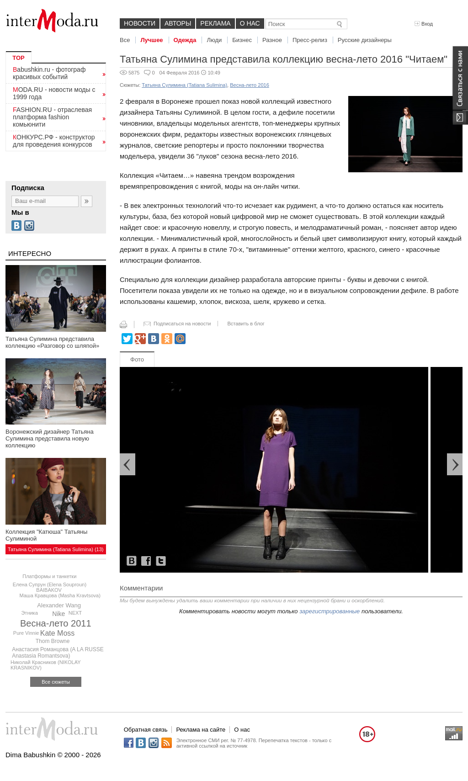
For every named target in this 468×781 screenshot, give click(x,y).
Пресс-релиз (309, 40)
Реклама (215, 23)
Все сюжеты (56, 682)
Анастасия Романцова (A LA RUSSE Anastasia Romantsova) (58, 652)
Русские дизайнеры (365, 40)
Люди (214, 40)
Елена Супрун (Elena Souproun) (49, 584)
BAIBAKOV (49, 590)
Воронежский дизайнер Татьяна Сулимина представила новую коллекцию (49, 438)
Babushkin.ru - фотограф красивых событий (49, 73)
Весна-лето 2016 (249, 85)
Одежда (185, 40)
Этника (29, 613)
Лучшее (151, 40)
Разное (272, 40)
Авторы (178, 23)
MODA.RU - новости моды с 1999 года (54, 93)
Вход (424, 24)
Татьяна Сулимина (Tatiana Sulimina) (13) (55, 549)
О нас (250, 23)
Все (125, 40)
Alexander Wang (59, 605)
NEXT (75, 613)
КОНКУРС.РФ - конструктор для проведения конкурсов (54, 140)
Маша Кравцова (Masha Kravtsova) (59, 595)
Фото (137, 359)
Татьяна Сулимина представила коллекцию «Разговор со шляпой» (52, 342)
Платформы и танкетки (49, 576)
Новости (139, 23)
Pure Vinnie (26, 633)
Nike (58, 613)
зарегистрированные (329, 611)
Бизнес (242, 40)
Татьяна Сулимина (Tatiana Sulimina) (184, 85)
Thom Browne (53, 641)
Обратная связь (146, 729)
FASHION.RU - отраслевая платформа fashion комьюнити (52, 117)
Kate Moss (57, 633)
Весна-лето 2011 (55, 623)
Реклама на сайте (200, 729)
